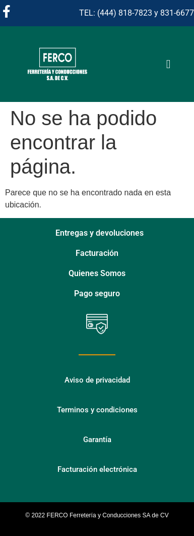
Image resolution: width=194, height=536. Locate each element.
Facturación (97, 253)
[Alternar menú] (168, 64)
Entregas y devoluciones (99, 233)
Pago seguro (97, 293)
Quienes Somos (97, 273)
